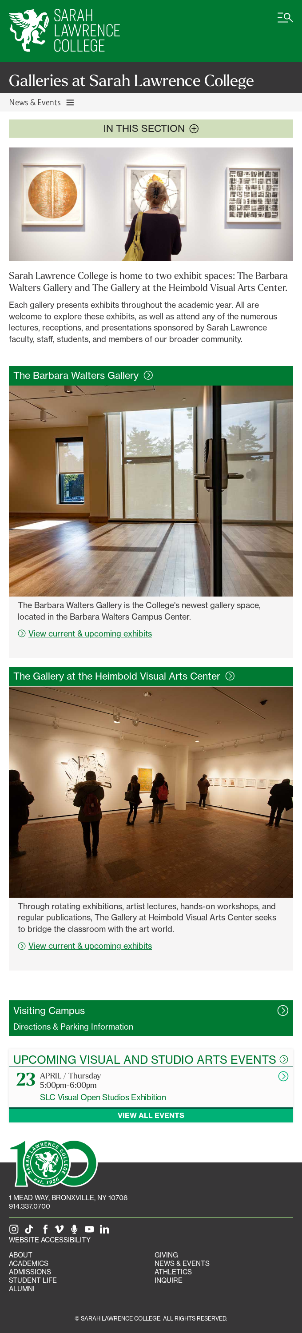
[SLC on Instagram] (15, 1231)
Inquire (169, 1280)
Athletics (173, 1272)
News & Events (182, 1263)
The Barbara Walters (83, 375)
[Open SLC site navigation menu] (285, 22)
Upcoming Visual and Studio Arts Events (150, 1059)
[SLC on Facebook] (45, 1231)
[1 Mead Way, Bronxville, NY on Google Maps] (68, 1198)
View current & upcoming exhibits (85, 633)
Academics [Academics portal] (28, 1263)
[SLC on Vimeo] (61, 1231)
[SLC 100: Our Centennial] (53, 1162)
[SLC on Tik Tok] (30, 1231)
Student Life (33, 1280)
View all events (151, 1115)
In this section (151, 128)
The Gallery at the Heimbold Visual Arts (124, 676)
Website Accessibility (50, 1240)
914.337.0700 (29, 1206)
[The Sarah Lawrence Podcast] (76, 1231)
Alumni (22, 1289)
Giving (166, 1255)
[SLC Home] (64, 31)
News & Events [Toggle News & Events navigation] (42, 102)
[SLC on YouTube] (91, 1231)
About (20, 1255)
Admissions (30, 1272)
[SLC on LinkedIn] (106, 1231)
